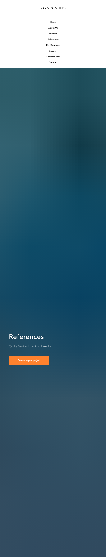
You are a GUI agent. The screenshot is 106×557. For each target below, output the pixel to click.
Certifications (53, 45)
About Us (53, 27)
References (53, 39)
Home (53, 22)
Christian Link (53, 56)
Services (53, 33)
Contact (53, 62)
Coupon (53, 50)
